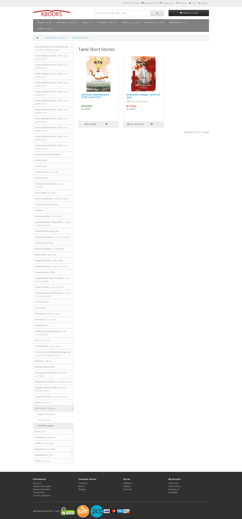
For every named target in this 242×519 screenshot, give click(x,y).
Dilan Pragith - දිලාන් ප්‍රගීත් (46, 192)
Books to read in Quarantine (47, 154)
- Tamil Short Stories (44, 425)
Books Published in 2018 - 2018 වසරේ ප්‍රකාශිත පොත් (51, 66)
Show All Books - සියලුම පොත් (47, 346)
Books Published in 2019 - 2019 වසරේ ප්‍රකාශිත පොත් (51, 75)
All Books (127, 489)
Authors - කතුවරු (45, 28)
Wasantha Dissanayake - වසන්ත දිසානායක (53, 381)
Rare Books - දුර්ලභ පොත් (45, 319)
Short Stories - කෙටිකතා (67, 22)
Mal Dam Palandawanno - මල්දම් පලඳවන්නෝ (96, 96)
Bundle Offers (41, 160)
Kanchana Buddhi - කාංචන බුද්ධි (48, 216)
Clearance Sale (41, 178)
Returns (81, 486)
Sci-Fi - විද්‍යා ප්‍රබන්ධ (43, 340)
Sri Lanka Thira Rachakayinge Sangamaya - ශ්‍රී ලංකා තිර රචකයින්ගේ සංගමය (53, 353)
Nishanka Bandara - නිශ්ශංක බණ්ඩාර (50, 266)
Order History (175, 486)
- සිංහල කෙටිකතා (43, 420)
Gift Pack (39, 210)
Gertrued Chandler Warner (46, 204)
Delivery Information (42, 489)
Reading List (174, 489)
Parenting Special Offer (45, 272)
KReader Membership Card (47, 231)
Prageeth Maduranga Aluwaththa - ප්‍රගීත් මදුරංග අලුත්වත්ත (52, 280)
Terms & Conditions (41, 495)
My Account (174, 483)
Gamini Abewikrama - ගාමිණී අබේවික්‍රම (51, 198)
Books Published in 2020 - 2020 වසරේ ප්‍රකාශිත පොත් (51, 84)
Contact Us (83, 483)
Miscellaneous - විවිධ (178, 22)
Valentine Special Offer (45, 367)
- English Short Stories (45, 414)
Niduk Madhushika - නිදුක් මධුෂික (49, 260)
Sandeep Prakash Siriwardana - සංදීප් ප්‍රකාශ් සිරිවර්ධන (50, 333)
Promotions (40, 308)
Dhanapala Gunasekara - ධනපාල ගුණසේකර (49, 185)
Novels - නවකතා (45, 22)
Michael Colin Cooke (44, 243)
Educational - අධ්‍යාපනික (154, 22)
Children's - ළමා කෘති (131, 22)
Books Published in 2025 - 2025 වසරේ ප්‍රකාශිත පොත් (51, 138)
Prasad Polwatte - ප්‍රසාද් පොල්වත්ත (49, 287)
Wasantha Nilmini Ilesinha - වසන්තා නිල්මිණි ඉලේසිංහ (50, 389)
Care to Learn (41, 166)
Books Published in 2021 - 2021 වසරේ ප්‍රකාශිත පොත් (51, 93)
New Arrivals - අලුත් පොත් (45, 254)
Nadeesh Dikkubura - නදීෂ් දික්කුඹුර (50, 248)
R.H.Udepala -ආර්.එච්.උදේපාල (47, 313)
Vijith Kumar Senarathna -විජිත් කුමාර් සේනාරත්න (50, 374)
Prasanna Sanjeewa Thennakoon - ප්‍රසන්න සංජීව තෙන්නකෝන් (53, 294)
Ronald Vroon (41, 325)
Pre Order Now (41, 302)
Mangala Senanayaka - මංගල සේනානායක (52, 237)
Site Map (82, 489)
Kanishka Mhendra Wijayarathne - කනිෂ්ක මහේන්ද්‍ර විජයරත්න (53, 224)
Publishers (127, 483)
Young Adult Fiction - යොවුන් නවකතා (51, 396)
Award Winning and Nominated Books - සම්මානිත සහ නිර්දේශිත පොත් (52, 48)
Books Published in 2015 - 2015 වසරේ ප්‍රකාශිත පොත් (51, 57)
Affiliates (127, 486)
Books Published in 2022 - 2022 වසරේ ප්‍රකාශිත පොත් (51, 102)
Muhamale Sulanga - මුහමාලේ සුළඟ (143, 96)
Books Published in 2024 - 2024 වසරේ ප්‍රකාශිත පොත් (51, 129)
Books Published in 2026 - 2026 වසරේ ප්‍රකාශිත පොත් (51, 147)
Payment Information (42, 486)
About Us (37, 483)
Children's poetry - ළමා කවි (47, 172)
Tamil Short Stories (80, 37)
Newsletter (173, 492)
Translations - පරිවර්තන (107, 22)
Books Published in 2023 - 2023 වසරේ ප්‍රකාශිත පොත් (51, 111)
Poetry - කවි (87, 22)
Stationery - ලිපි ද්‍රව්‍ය (43, 361)
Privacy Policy (39, 492)
